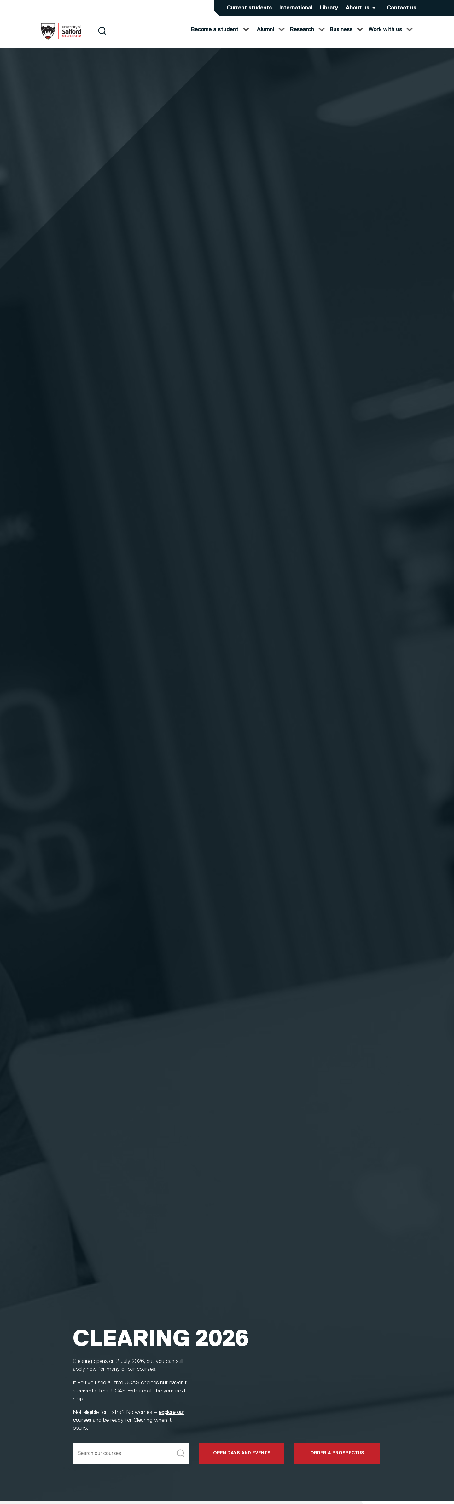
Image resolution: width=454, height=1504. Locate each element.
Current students (249, 8)
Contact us (401, 8)
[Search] (102, 35)
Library (329, 8)
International (295, 8)
